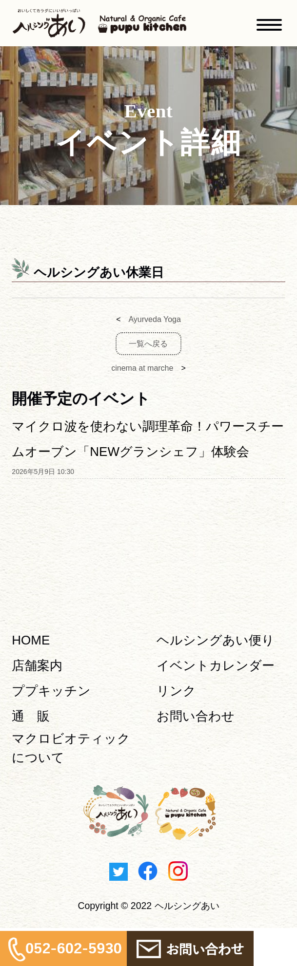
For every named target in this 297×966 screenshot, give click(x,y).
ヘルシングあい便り (216, 640)
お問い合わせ (196, 716)
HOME (31, 640)
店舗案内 (37, 665)
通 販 (31, 716)
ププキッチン (51, 690)
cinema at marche (142, 368)
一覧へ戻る (148, 344)
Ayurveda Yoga (154, 319)
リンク (176, 690)
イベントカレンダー (216, 665)
